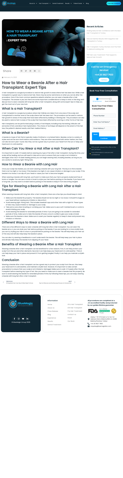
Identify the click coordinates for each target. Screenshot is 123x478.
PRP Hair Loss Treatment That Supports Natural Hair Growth (101, 56)
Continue (104, 138)
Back (95, 134)
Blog (87, 3)
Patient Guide (79, 3)
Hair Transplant (45, 3)
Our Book (71, 321)
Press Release (53, 311)
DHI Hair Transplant (75, 308)
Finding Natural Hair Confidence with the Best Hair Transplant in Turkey (104, 32)
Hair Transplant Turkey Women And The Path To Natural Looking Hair (104, 48)
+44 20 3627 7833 (104, 74)
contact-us (72, 314)
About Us (33, 3)
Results (68, 3)
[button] (21, 71)
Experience (52, 318)
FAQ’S (70, 318)
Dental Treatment (57, 3)
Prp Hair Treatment (75, 311)
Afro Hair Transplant (75, 304)
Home (50, 305)
